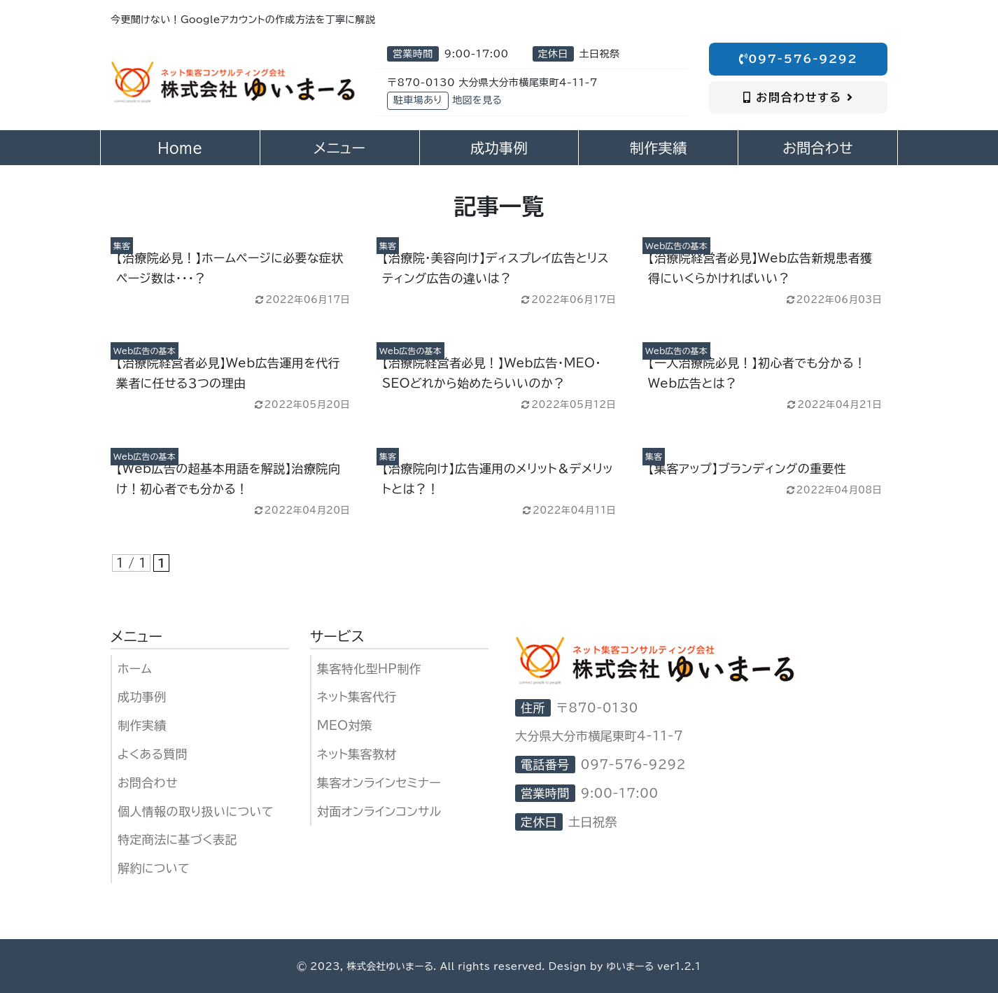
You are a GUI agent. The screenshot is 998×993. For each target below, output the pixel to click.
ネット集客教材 (357, 754)
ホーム (135, 669)
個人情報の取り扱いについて (196, 811)
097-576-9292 (798, 58)
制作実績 (142, 725)
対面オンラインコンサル (379, 811)
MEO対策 (344, 725)
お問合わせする (798, 97)
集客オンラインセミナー (379, 783)
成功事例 (142, 697)
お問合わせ (148, 783)
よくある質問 (153, 754)
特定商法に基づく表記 (177, 839)
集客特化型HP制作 (369, 669)
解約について (154, 868)
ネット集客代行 (357, 697)
